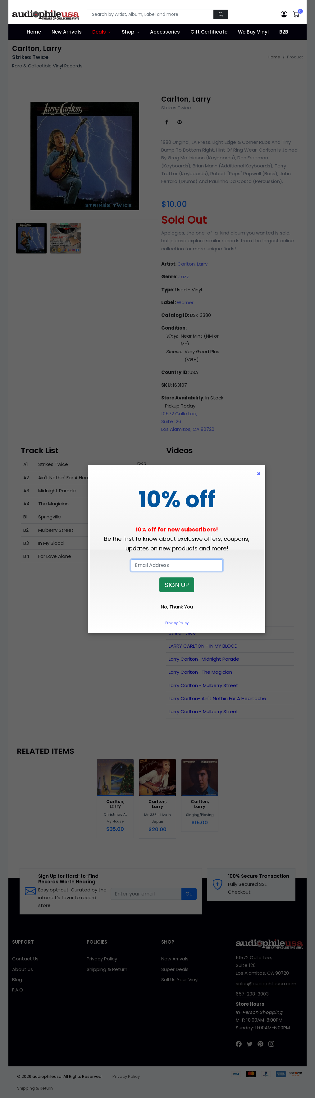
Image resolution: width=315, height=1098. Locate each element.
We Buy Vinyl (253, 32)
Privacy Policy (177, 622)
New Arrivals (67, 32)
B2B (283, 32)
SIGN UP (177, 585)
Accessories (165, 32)
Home (34, 32)
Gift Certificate (208, 32)
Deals (99, 32)
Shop (128, 32)
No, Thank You (177, 607)
